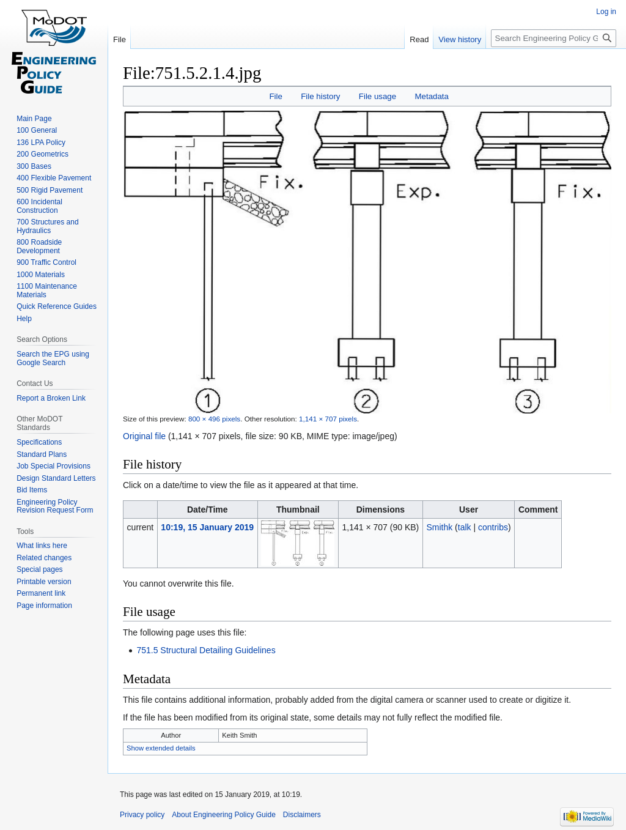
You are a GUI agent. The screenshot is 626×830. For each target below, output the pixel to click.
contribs (493, 527)
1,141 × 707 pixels (328, 419)
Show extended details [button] (161, 748)
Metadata (431, 96)
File (275, 96)
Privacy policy (142, 814)
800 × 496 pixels (214, 419)
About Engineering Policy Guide (223, 814)
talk (464, 527)
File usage (377, 96)
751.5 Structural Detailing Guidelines (205, 650)
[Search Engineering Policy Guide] (553, 38)
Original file (144, 436)
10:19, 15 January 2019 (207, 527)
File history (320, 96)
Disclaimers (302, 814)
